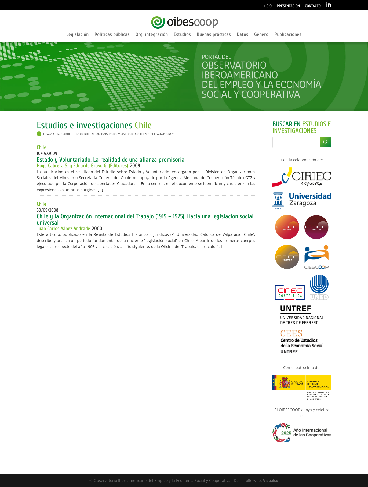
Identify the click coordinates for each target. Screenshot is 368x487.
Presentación (288, 6)
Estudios (182, 35)
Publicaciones (287, 35)
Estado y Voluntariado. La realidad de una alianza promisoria (111, 159)
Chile (41, 147)
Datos (242, 35)
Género (261, 35)
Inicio (267, 6)
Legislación (77, 35)
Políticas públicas (112, 35)
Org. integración (152, 35)
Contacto (313, 6)
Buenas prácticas (214, 35)
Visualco (270, 480)
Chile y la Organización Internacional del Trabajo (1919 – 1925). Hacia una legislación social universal (145, 219)
